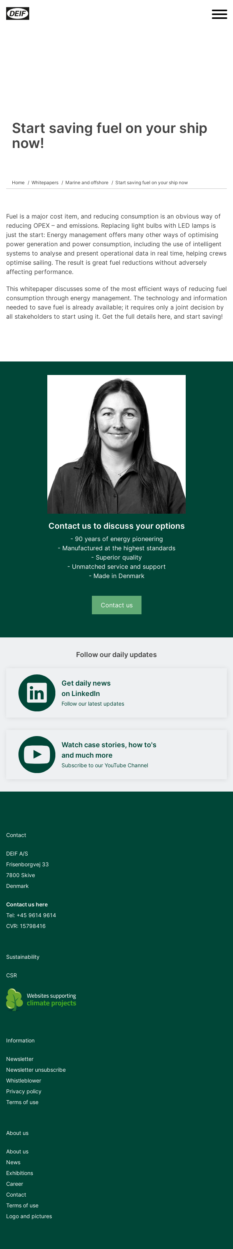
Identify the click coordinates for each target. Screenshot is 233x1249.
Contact (16, 1194)
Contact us (117, 605)
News (13, 1162)
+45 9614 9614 (36, 915)
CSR (11, 975)
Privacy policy (24, 1091)
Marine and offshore (86, 182)
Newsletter (19, 1059)
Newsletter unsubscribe (36, 1069)
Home (18, 182)
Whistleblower (23, 1080)
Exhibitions (19, 1173)
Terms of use (22, 1102)
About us (17, 1151)
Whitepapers (45, 182)
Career (14, 1183)
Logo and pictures (29, 1216)
